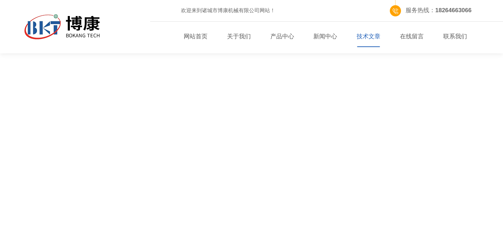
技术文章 (368, 36)
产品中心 (282, 36)
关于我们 (239, 36)
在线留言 (412, 36)
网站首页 (195, 36)
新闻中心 (325, 36)
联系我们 (455, 36)
